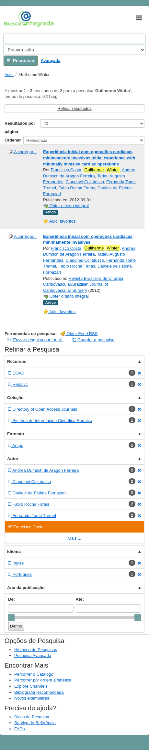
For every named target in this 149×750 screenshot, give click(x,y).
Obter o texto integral (66, 205)
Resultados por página (20, 127)
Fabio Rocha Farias (76, 187)
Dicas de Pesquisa (31, 716)
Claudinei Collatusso (84, 181)
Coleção (15, 397)
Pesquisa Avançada (32, 655)
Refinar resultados (74, 108)
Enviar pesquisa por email (35, 339)
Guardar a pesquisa (93, 339)
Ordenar (13, 140)
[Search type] (74, 50)
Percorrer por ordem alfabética (42, 680)
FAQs (19, 728)
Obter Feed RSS (79, 333)
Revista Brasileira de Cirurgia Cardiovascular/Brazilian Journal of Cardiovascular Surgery (83, 284)
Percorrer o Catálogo (33, 674)
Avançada (50, 60)
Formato (15, 433)
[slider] (11, 617)
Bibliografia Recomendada (38, 692)
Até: (80, 599)
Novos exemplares (31, 698)
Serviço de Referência (35, 722)
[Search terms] (74, 39)
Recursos (16, 361)
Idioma (14, 551)
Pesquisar (20, 60)
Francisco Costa (66, 169)
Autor (9, 74)
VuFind (14, 18)
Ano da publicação (26, 587)
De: (11, 599)
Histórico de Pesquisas (35, 649)
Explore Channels (31, 686)
